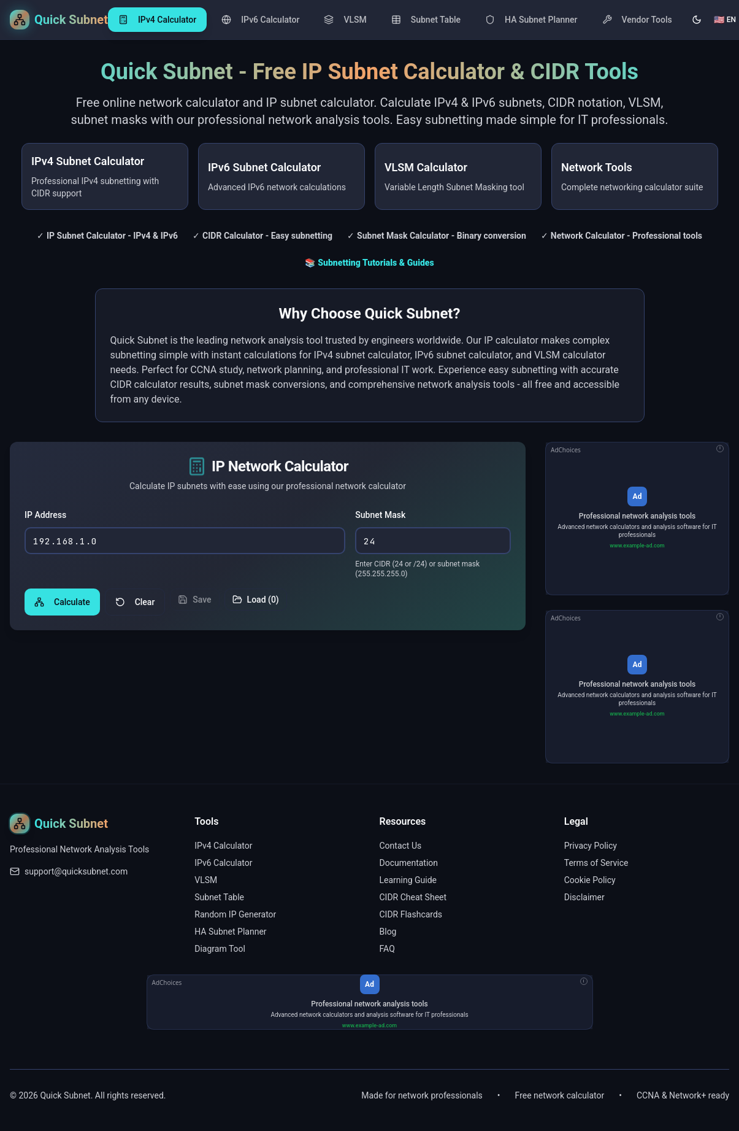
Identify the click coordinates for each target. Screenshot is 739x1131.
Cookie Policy (590, 880)
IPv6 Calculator (223, 863)
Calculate (62, 603)
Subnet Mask (380, 515)
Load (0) (255, 601)
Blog (388, 931)
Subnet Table (219, 897)
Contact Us (401, 846)
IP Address (45, 515)
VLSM (205, 880)
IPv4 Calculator (223, 846)
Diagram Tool (219, 949)
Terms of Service (596, 863)
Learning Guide (408, 880)
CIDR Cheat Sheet (413, 897)
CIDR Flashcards (411, 914)
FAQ (387, 949)
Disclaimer (584, 897)
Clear (135, 603)
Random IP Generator (235, 914)
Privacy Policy (590, 846)
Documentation (409, 863)
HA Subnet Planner (230, 931)
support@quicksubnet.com (76, 871)
